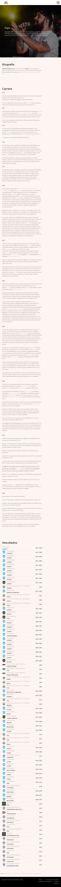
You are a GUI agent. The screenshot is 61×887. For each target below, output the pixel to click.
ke (2, 137)
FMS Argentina (6, 547)
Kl (20, 196)
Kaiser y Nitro (28, 391)
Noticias (40, 879)
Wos (15, 272)
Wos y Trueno (23, 333)
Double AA (9, 803)
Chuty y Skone (22, 388)
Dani (10, 249)
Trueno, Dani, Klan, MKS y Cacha (15, 309)
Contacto (56, 883)
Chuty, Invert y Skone (17, 289)
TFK (8, 811)
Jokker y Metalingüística (15, 393)
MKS (13, 194)
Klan (23, 152)
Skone (27, 222)
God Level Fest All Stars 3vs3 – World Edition (18, 733)
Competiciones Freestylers (45, 881)
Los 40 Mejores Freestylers (52, 879)
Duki (7, 249)
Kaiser (7, 252)
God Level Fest (10, 816)
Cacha (19, 190)
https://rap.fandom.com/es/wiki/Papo (14, 873)
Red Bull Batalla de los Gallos (24, 113)
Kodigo (28, 103)
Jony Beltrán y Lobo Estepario (15, 396)
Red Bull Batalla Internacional (14, 829)
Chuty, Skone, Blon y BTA (13, 256)
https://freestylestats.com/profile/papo (32, 873)
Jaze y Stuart (29, 355)
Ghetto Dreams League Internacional (16, 664)
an (22, 196)
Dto (40, 134)
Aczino (12, 254)
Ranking (56, 881)
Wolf (23, 134)
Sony (35, 104)
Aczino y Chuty (14, 356)
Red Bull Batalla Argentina (13, 755)
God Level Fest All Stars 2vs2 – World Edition (18, 586)
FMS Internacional (11, 581)
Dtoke (40, 111)
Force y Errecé (25, 386)
